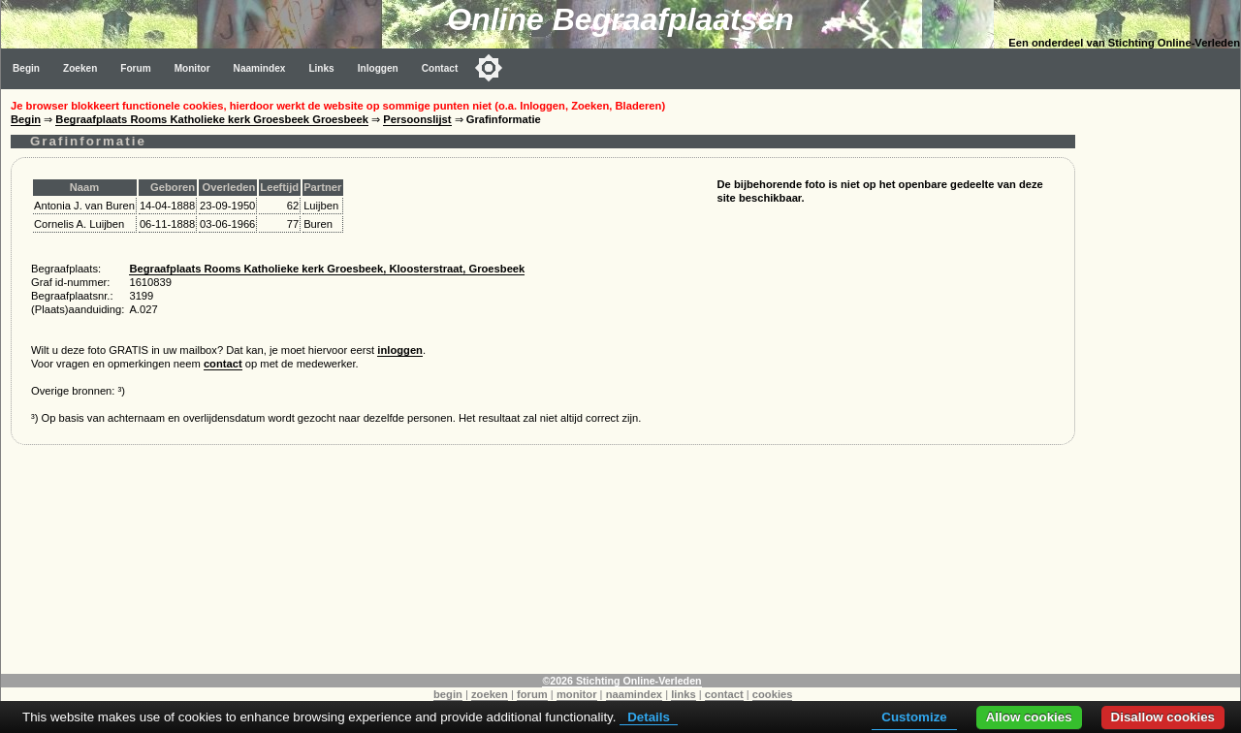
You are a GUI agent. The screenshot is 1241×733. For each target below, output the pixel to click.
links (683, 694)
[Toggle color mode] (488, 67)
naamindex (634, 694)
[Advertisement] (1162, 380)
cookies (772, 694)
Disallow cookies (1163, 717)
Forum (135, 68)
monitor (577, 694)
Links (321, 68)
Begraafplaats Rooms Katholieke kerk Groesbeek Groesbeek (211, 119)
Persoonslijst (417, 119)
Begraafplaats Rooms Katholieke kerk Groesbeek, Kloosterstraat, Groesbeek (327, 268)
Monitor (192, 68)
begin (447, 694)
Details (648, 717)
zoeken (489, 694)
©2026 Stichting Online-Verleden (621, 680)
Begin (26, 68)
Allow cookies (1029, 717)
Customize (913, 717)
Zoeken (80, 68)
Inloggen (378, 68)
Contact (440, 68)
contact (223, 363)
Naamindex (260, 68)
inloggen (400, 350)
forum (532, 694)
